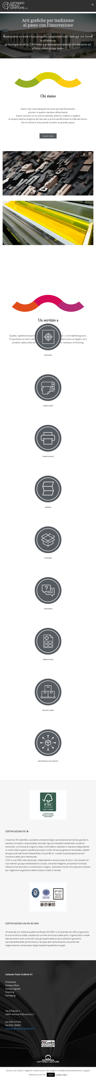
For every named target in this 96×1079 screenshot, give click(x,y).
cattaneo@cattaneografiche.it (19, 1028)
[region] (48, 35)
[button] (4, 36)
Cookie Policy (61, 1074)
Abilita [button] (50, 1074)
